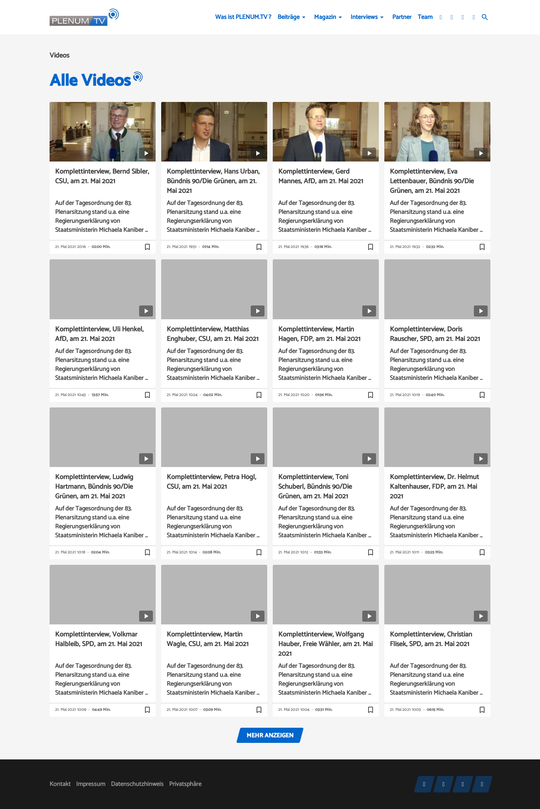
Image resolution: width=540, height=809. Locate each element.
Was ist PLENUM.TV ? (243, 17)
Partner (402, 17)
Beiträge (289, 17)
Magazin (325, 17)
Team (425, 17)
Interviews (364, 17)
